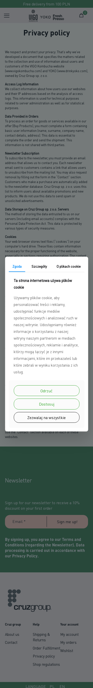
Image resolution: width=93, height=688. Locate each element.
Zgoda (17, 266)
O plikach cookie (69, 266)
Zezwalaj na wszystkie (46, 417)
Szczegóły (39, 266)
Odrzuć (46, 390)
